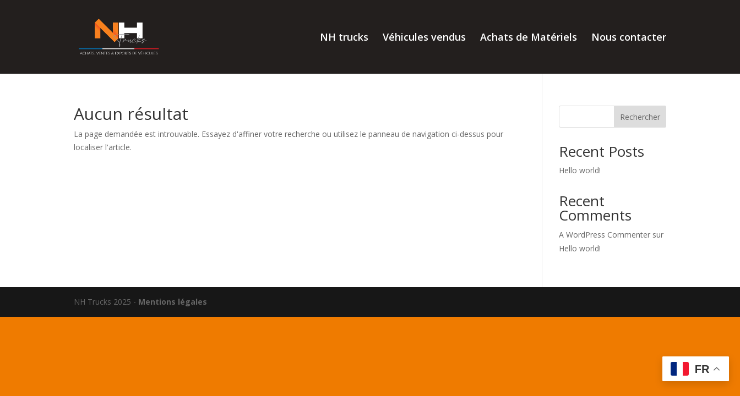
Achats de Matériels (528, 38)
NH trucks (344, 38)
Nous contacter (628, 38)
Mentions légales (172, 301)
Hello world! (580, 170)
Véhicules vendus (424, 38)
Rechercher (640, 117)
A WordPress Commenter (604, 234)
